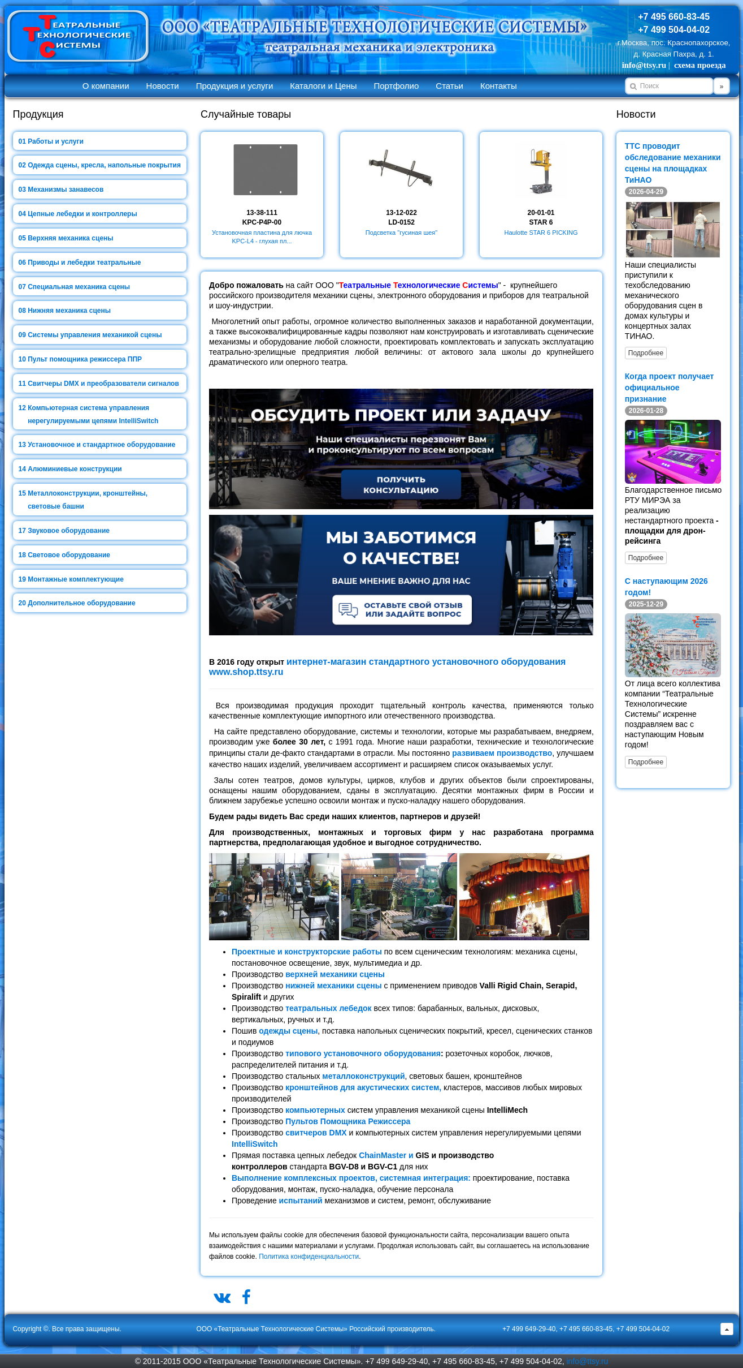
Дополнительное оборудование (81, 603)
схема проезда (699, 65)
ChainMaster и (387, 1155)
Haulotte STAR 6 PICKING (540, 232)
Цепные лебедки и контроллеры (82, 214)
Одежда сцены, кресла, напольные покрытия (104, 165)
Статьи (449, 86)
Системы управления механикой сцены (95, 335)
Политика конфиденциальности (309, 1257)
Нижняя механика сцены (69, 311)
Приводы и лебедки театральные (84, 262)
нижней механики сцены (333, 985)
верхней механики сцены (335, 974)
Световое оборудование (69, 555)
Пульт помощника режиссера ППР (85, 359)
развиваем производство (502, 753)
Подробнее (645, 353)
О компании (105, 86)
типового (303, 1053)
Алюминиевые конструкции (75, 469)
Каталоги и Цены (323, 86)
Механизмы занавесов (65, 189)
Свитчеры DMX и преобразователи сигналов (103, 384)
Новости (162, 86)
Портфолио (396, 86)
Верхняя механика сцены (70, 238)
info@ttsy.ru (644, 65)
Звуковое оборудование (69, 531)
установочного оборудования (381, 1053)
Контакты (498, 86)
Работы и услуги (56, 141)
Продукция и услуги (234, 86)
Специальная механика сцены (79, 287)
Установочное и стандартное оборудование (101, 445)
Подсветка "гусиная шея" (401, 232)
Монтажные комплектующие (76, 579)
